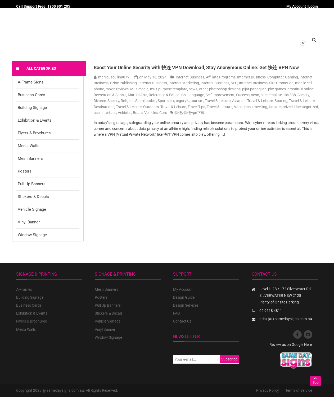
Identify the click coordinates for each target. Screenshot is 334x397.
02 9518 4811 (270, 310)
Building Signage (32, 107)
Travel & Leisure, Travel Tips (182, 107)
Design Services (185, 305)
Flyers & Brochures (34, 133)
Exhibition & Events (35, 120)
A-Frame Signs (30, 82)
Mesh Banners (30, 158)
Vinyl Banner (29, 222)
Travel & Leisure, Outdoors (137, 107)
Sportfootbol (145, 101)
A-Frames (24, 289)
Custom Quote (189, 45)
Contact (218, 45)
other (203, 89)
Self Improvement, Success (228, 95)
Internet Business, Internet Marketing (168, 83)
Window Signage (32, 234)
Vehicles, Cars (155, 113)
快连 (178, 113)
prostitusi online (300, 89)
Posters (24, 171)
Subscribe (229, 359)
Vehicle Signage (32, 209)
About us (159, 45)
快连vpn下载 (194, 113)
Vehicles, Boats (130, 113)
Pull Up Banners (32, 184)
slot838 (289, 95)
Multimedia (139, 89)
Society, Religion (120, 101)
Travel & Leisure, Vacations (229, 107)
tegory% (182, 101)
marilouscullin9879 (113, 77)
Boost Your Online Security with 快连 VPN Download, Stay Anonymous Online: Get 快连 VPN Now (196, 67)
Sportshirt (166, 101)
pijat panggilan (254, 89)
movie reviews (117, 89)
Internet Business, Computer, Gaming (267, 77)
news (193, 89)
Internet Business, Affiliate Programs (206, 77)
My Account (296, 6)
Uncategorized (281, 107)
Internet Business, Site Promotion (266, 83)
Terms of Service (298, 390)
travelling (259, 107)
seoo (255, 95)
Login (313, 6)
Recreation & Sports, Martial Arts (120, 95)
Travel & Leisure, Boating (267, 101)
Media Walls (28, 145)
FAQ (176, 313)
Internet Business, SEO (219, 83)
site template (271, 95)
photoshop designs (225, 89)
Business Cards (31, 94)
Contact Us (182, 321)
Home (106, 45)
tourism (197, 101)
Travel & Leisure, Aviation (225, 101)
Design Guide (184, 297)
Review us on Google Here (290, 344)
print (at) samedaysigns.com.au (285, 319)
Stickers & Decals (33, 196)
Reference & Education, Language (176, 95)
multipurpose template (168, 89)
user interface (105, 113)
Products (131, 45)
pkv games (277, 89)
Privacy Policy (267, 390)
